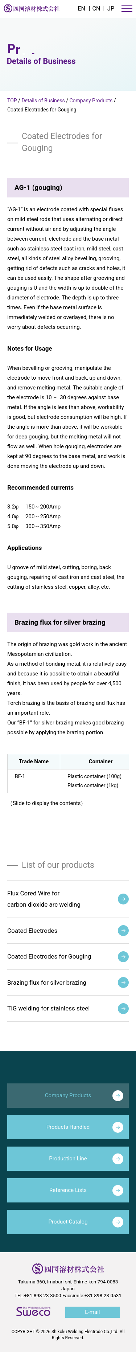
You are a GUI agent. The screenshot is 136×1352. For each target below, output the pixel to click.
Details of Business (43, 100)
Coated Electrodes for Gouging (68, 956)
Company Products (90, 100)
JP (110, 8)
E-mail (92, 1312)
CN (96, 8)
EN (81, 8)
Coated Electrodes (68, 930)
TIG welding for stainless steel (68, 1008)
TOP (12, 100)
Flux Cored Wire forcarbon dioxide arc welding (68, 899)
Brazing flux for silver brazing (68, 982)
